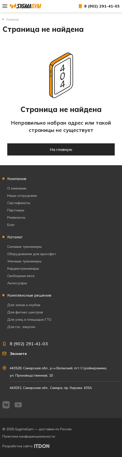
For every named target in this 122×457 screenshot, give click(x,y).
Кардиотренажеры (23, 268)
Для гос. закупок (21, 327)
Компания (16, 178)
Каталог (15, 236)
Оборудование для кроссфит (31, 254)
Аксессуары (17, 283)
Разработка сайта (17, 446)
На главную (61, 149)
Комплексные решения (29, 295)
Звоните (18, 353)
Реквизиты (16, 217)
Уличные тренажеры (24, 261)
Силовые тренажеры (24, 246)
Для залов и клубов (23, 305)
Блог (11, 225)
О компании (16, 188)
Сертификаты (18, 203)
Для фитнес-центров (25, 312)
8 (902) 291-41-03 (102, 6)
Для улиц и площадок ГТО (29, 319)
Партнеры (15, 210)
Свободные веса (20, 276)
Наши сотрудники (22, 195)
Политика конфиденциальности (28, 436)
